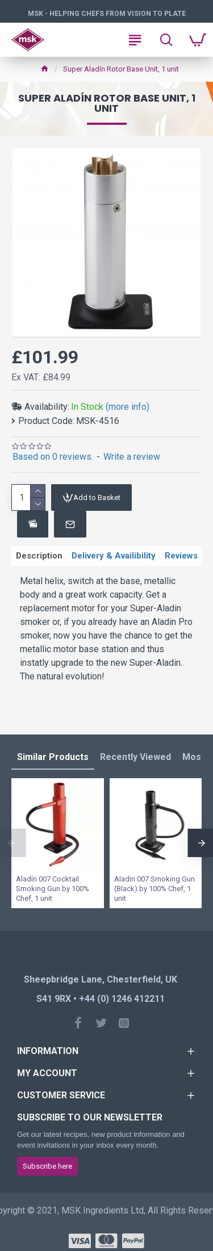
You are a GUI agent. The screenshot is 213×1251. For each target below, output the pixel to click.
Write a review (131, 456)
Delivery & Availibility (114, 556)
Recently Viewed (135, 757)
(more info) (127, 406)
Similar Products (53, 757)
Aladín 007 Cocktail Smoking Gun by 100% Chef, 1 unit (52, 888)
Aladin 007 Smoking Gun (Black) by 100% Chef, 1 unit (154, 888)
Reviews (181, 556)
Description (39, 556)
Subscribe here (47, 1166)
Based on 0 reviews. (52, 456)
